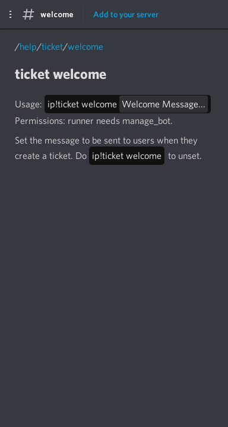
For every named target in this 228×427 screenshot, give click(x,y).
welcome (85, 46)
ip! (128, 104)
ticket (52, 46)
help (28, 46)
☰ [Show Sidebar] (8, 14)
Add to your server (126, 14)
